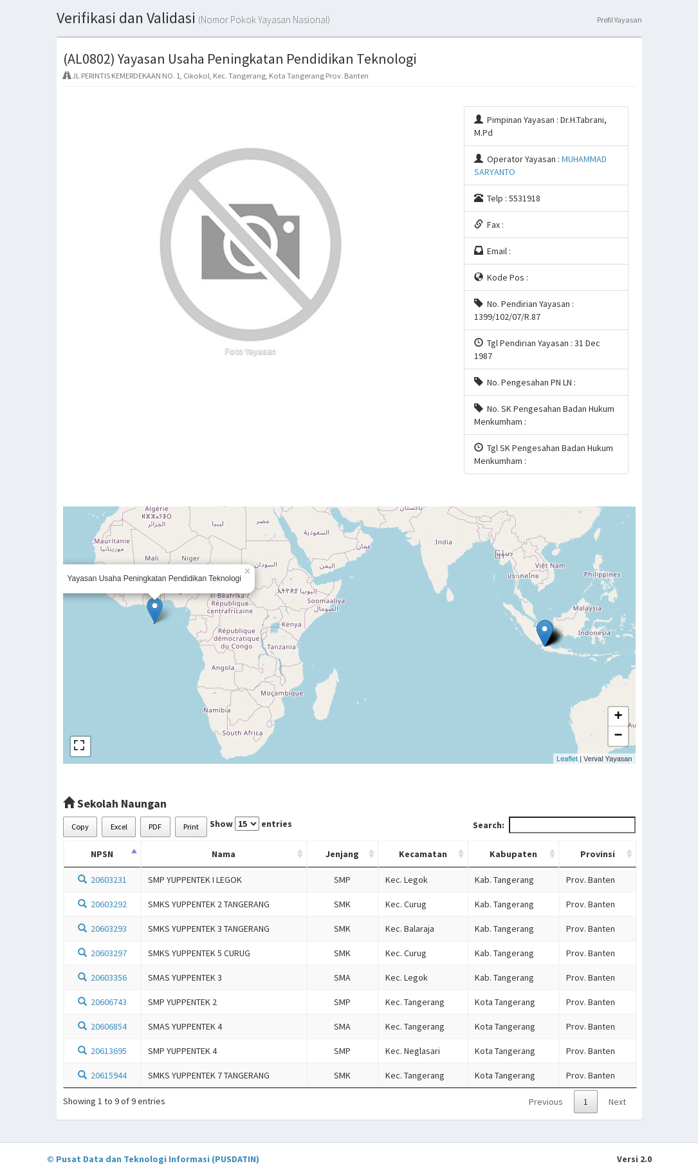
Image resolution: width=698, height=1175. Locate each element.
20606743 (102, 1002)
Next (617, 1101)
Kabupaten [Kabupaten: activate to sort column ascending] (513, 854)
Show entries (251, 824)
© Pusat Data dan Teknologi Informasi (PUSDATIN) (153, 1159)
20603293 (102, 928)
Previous (546, 1101)
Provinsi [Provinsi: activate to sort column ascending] (597, 854)
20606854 (102, 1026)
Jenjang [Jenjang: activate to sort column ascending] (342, 854)
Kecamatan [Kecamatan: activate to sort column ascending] (423, 854)
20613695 (102, 1051)
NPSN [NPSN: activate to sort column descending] (102, 854)
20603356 (102, 977)
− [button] (618, 736)
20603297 (102, 953)
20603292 (102, 904)
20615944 (102, 1075)
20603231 (102, 879)
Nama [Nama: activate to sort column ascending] (223, 854)
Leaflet (567, 759)
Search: (554, 825)
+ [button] (618, 716)
